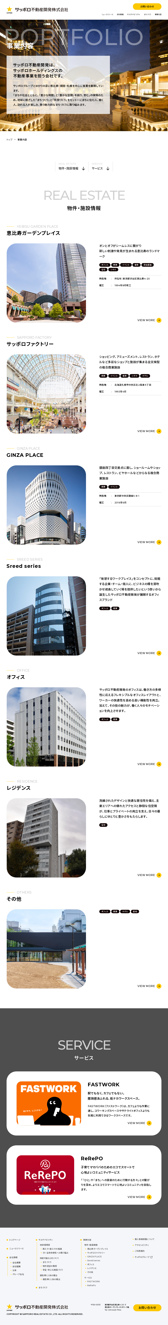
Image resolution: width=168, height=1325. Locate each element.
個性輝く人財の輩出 (51, 1279)
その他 (90, 1272)
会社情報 (120, 14)
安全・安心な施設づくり (53, 1270)
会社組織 (16, 1266)
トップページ (14, 1240)
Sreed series (93, 1260)
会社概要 (16, 1262)
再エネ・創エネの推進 (52, 1249)
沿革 (14, 1270)
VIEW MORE (146, 320)
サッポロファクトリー (96, 1253)
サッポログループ (142, 1257)
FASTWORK (93, 1281)
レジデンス (92, 1268)
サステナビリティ (133, 14)
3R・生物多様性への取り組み (55, 1253)
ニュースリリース (107, 14)
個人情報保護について (145, 1239)
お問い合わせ (147, 6)
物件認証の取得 (50, 1266)
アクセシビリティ (142, 1245)
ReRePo (91, 1285)
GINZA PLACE (94, 1256)
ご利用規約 (140, 1251)
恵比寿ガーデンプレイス (97, 1249)
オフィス (90, 1264)
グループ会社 (18, 1274)
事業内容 (158, 14)
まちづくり (147, 14)
